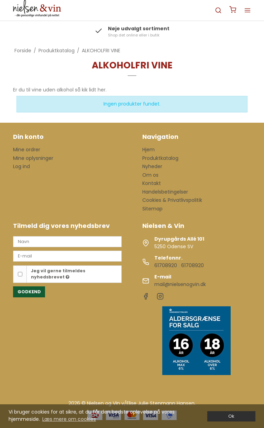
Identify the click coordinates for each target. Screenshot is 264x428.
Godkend (29, 292)
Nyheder (152, 166)
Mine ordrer (26, 149)
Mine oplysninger (33, 158)
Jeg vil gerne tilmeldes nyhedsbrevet (58, 274)
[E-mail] (67, 255)
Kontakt (151, 183)
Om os (150, 175)
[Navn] (67, 241)
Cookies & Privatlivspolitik (172, 200)
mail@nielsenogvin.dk (180, 284)
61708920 (165, 265)
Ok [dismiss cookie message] (231, 416)
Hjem (148, 149)
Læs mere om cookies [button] (69, 419)
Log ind (21, 166)
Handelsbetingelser (165, 191)
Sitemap (152, 208)
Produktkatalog (160, 158)
